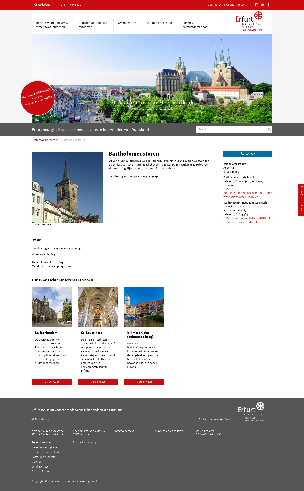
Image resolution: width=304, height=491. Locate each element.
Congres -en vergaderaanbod (194, 25)
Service (212, 4)
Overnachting (127, 23)
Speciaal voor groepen (86, 442)
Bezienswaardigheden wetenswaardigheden (48, 433)
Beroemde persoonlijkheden (48, 452)
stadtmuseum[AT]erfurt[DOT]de (251, 218)
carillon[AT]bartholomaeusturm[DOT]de (247, 193)
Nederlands (43, 4)
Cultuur (36, 461)
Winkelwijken (40, 466)
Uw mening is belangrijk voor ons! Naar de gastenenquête (37, 96)
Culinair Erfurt (40, 471)
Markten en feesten (159, 23)
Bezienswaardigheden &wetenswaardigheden (52, 25)
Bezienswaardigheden (45, 140)
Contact (240, 4)
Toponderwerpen (42, 442)
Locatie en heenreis (43, 457)
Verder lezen (52, 381)
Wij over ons (226, 4)
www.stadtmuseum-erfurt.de (240, 222)
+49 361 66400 (70, 4)
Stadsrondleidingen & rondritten (93, 25)
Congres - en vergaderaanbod (208, 433)
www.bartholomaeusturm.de (240, 196)
